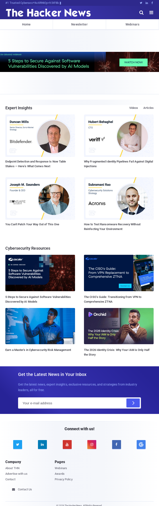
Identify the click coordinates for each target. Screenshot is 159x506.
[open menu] (151, 12)
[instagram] (91, 445)
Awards (60, 473)
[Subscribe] (133, 402)
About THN (12, 468)
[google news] (141, 444)
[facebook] (116, 445)
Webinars (132, 24)
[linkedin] (42, 445)
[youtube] (67, 445)
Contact (10, 479)
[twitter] (17, 445)
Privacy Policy (63, 479)
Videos (133, 108)
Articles (148, 108)
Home (26, 24)
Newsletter (79, 24)
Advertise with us (16, 473)
